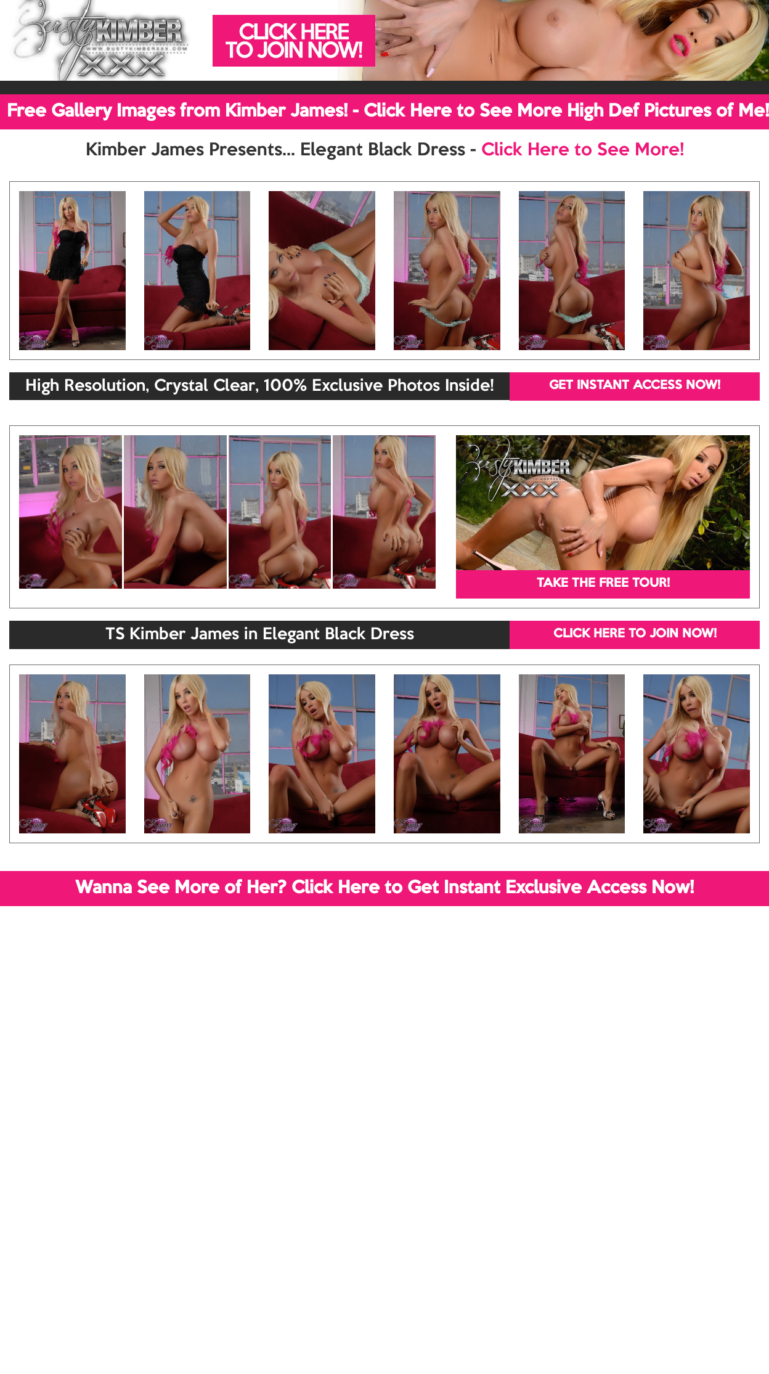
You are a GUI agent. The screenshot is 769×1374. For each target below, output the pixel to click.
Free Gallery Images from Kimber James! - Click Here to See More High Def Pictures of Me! (388, 112)
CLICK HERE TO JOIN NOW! (635, 634)
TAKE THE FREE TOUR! (603, 583)
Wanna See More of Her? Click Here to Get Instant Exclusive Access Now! (384, 888)
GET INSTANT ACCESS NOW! (634, 385)
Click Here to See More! (582, 150)
